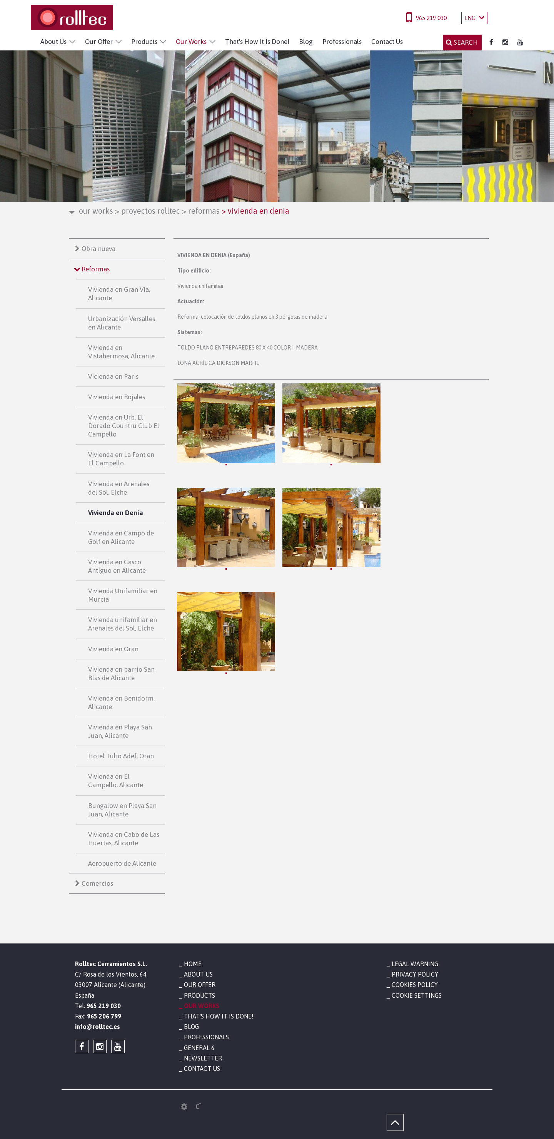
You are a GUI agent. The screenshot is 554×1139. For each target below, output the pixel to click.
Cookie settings (417, 995)
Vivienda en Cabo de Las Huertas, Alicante (123, 839)
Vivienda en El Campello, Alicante (115, 781)
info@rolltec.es (97, 1026)
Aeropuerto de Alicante (122, 863)
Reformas (201, 210)
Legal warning (415, 963)
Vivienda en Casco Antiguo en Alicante (117, 566)
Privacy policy (415, 974)
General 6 (199, 1047)
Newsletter (203, 1058)
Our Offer (99, 41)
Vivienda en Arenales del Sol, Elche (118, 488)
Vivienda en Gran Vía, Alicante (119, 294)
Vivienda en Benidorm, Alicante (121, 702)
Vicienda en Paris (113, 376)
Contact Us (387, 41)
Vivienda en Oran (113, 649)
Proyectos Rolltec (147, 210)
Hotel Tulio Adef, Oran (121, 756)
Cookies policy (415, 984)
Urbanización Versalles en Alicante (121, 323)
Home (193, 963)
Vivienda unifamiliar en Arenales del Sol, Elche (122, 624)
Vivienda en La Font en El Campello (121, 459)
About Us (53, 41)
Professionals (342, 41)
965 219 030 (431, 18)
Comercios (97, 883)
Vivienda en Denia (115, 513)
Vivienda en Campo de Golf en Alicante (121, 537)
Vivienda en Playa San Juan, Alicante (120, 731)
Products (144, 41)
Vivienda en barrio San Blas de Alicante (121, 674)
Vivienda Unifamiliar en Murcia (122, 595)
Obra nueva (98, 249)
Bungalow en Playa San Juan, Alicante (122, 810)
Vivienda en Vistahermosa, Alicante (121, 352)
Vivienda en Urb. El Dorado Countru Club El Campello (123, 425)
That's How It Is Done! (257, 41)
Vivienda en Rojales (116, 397)
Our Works (191, 41)
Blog (306, 41)
